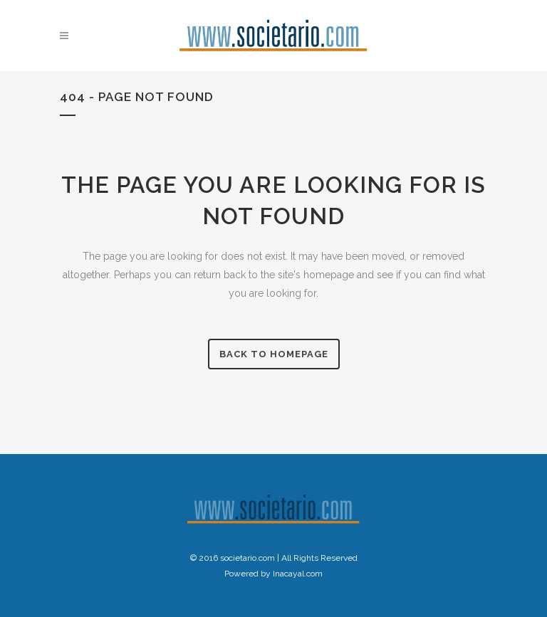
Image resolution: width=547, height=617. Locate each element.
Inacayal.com (298, 574)
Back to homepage (273, 354)
